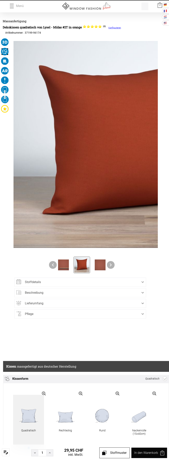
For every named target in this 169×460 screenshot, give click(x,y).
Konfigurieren (114, 27)
